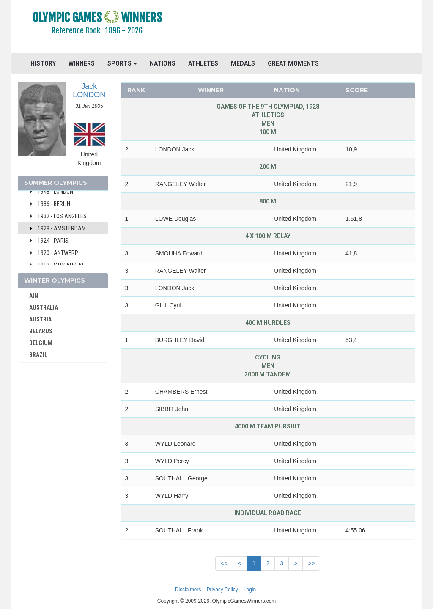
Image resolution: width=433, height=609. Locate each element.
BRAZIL (38, 354)
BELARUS (40, 331)
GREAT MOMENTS (293, 63)
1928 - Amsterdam (62, 228)
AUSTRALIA (43, 307)
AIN (33, 295)
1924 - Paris (53, 240)
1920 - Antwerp (58, 253)
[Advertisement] (302, 27)
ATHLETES (203, 63)
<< (224, 563)
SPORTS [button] (122, 63)
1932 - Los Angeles (62, 216)
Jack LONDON (89, 90)
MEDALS (243, 63)
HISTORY (43, 63)
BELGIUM (40, 343)
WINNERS (82, 63)
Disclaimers (188, 590)
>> (311, 563)
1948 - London (55, 191)
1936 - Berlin (54, 203)
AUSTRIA (40, 319)
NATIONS (162, 63)
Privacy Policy (222, 590)
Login (250, 590)
